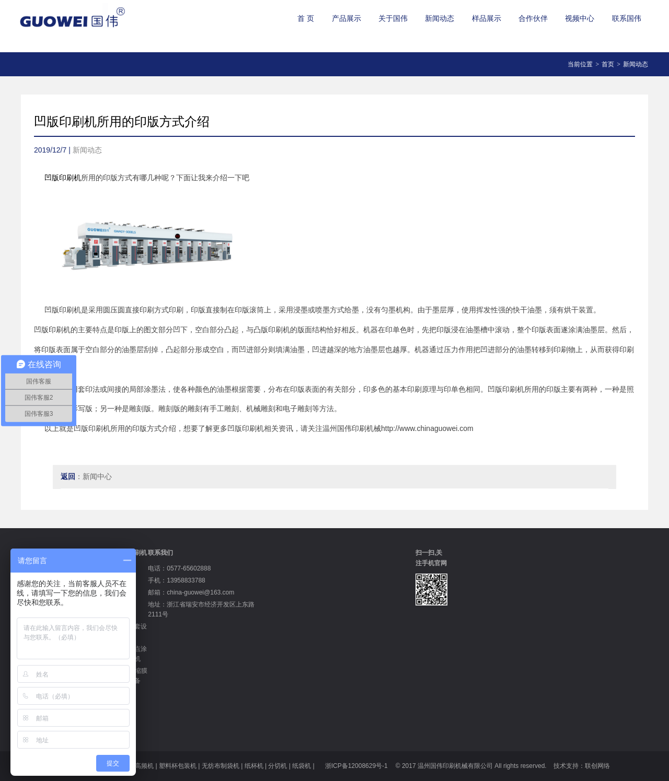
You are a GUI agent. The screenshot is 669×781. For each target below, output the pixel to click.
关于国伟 (393, 18)
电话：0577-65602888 (179, 568)
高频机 (144, 766)
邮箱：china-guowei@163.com (191, 592)
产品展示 (346, 18)
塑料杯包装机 (178, 766)
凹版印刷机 (62, 177)
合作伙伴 (533, 18)
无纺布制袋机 (220, 766)
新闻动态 (439, 18)
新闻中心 (97, 476)
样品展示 (486, 18)
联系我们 (160, 552)
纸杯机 (254, 766)
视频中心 (579, 18)
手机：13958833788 (176, 580)
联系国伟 (626, 18)
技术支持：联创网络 (581, 766)
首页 (608, 64)
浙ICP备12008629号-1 (355, 766)
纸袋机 (301, 766)
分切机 (277, 766)
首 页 (305, 18)
